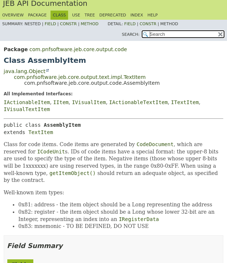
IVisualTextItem (27, 109)
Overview (13, 15)
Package (37, 15)
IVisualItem (89, 102)
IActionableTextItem (138, 102)
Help (153, 15)
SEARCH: (130, 34)
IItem (60, 102)
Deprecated (112, 15)
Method (89, 24)
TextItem (40, 132)
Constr (68, 24)
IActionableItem (27, 102)
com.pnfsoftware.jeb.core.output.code (78, 49)
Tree (90, 15)
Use (76, 15)
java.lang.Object (24, 71)
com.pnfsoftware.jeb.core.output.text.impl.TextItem (80, 77)
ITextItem (185, 102)
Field (50, 24)
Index (136, 15)
